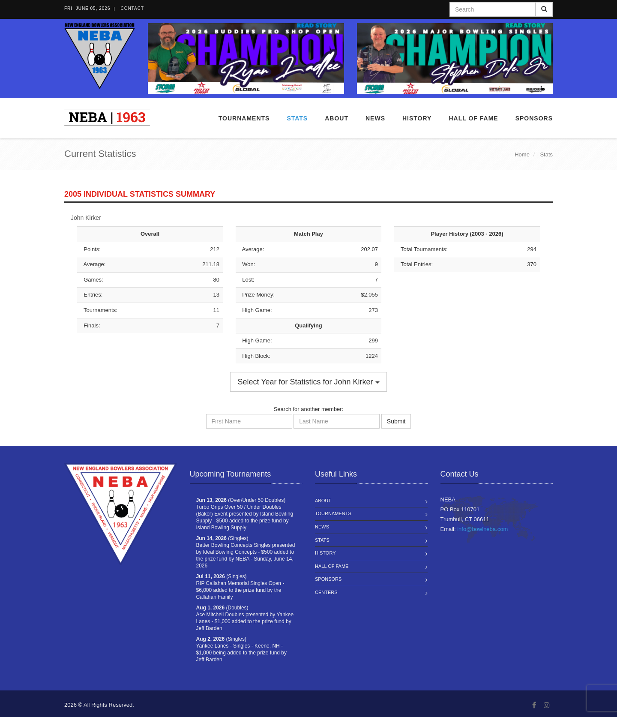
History (325, 552)
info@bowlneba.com (482, 529)
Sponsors (534, 118)
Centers (326, 592)
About (336, 118)
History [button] (416, 118)
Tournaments (244, 118)
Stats (297, 118)
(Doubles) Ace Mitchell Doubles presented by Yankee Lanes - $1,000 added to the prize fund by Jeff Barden (245, 618)
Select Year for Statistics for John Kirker (308, 382)
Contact (132, 8)
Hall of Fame (473, 118)
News (375, 118)
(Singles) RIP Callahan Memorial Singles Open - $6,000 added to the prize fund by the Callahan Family (240, 586)
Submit (396, 421)
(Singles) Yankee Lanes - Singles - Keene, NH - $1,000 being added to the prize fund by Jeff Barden (241, 649)
